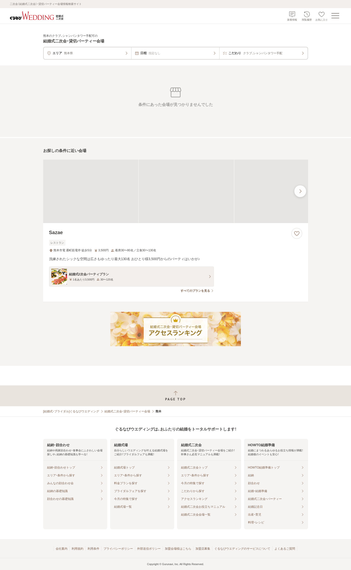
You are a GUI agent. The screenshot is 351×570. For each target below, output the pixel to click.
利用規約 (77, 548)
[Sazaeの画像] (175, 191)
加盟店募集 (202, 548)
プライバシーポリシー (118, 548)
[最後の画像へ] (300, 191)
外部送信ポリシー (149, 548)
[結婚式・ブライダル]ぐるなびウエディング (71, 411)
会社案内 (61, 548)
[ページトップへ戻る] (175, 395)
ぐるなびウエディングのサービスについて (242, 548)
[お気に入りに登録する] (296, 233)
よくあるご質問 (284, 548)
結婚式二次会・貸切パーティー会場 (127, 411)
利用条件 (93, 548)
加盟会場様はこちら (178, 548)
